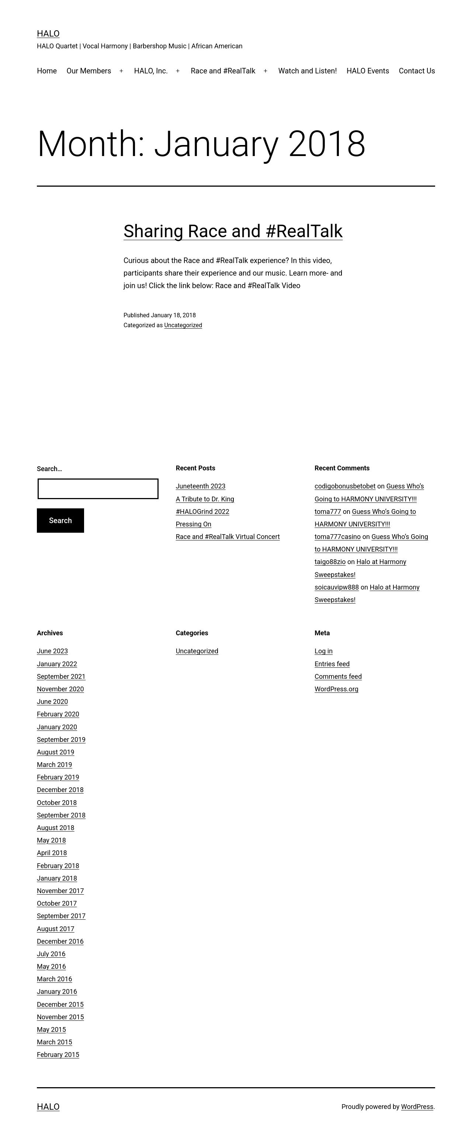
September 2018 (61, 815)
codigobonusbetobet (345, 486)
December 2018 (60, 790)
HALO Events (368, 70)
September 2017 (61, 916)
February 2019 (58, 777)
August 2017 (55, 929)
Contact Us (417, 70)
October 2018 (57, 802)
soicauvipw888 (337, 587)
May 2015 (51, 1029)
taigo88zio (330, 562)
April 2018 (52, 853)
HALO (48, 33)
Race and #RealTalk (223, 70)
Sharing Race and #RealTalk (233, 231)
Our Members (89, 70)
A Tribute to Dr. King (205, 499)
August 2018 (55, 828)
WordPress (417, 1106)
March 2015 (54, 1042)
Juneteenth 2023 (201, 486)
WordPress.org (336, 689)
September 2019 (61, 739)
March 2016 (54, 979)
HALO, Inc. (151, 70)
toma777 (328, 511)
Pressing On (194, 524)
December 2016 (60, 941)
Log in (324, 651)
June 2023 (52, 651)
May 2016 (51, 966)
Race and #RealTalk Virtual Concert (228, 536)
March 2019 (54, 764)
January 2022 (57, 664)
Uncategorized (183, 325)
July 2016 (51, 954)
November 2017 (60, 891)
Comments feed (338, 676)
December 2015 (60, 1004)
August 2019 (55, 752)
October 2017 (57, 903)
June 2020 (52, 701)
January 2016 (57, 991)
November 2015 (60, 1017)
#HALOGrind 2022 (202, 511)
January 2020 (57, 727)
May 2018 (51, 840)
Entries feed (332, 664)
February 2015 (58, 1054)
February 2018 (58, 866)
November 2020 (60, 689)
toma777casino (338, 536)
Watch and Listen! (307, 70)
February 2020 (58, 714)
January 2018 (57, 878)
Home (47, 70)
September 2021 (61, 676)
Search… (49, 469)
